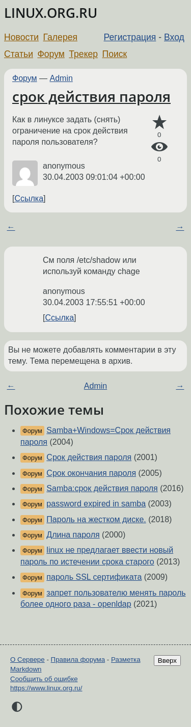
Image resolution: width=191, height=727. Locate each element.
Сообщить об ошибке (44, 679)
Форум (50, 54)
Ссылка (28, 198)
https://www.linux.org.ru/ (46, 688)
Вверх (167, 660)
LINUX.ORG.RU (50, 13)
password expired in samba (96, 503)
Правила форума (78, 659)
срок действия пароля (91, 96)
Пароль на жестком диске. (96, 519)
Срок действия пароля (88, 457)
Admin (61, 78)
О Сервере (27, 659)
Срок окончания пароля (91, 473)
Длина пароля (72, 534)
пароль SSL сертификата (94, 577)
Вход (174, 37)
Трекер (83, 54)
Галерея (60, 37)
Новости (21, 37)
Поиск (114, 54)
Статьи (18, 54)
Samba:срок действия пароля (101, 488)
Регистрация (130, 37)
